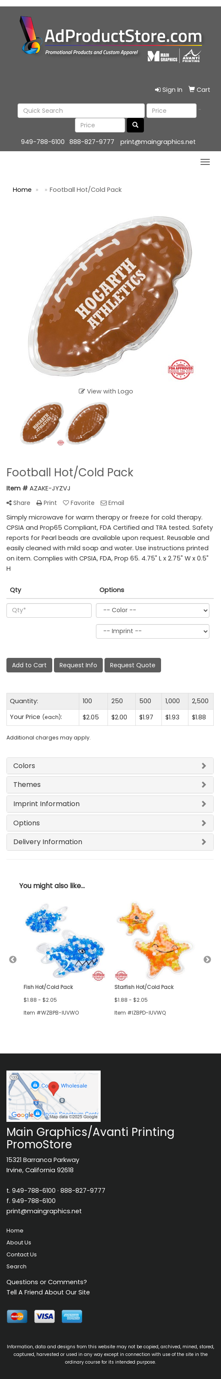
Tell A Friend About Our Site (48, 1292)
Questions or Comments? (46, 1282)
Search (16, 1266)
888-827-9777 (91, 142)
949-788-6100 (43, 142)
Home (15, 1230)
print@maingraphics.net (158, 142)
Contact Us (21, 1254)
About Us (18, 1242)
